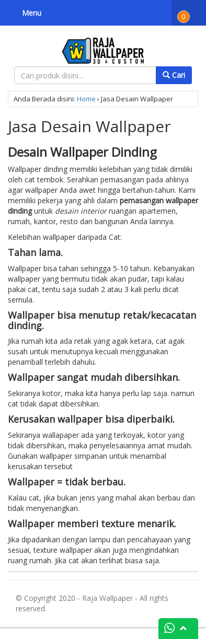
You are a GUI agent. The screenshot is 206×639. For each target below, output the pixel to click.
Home (86, 98)
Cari (174, 75)
